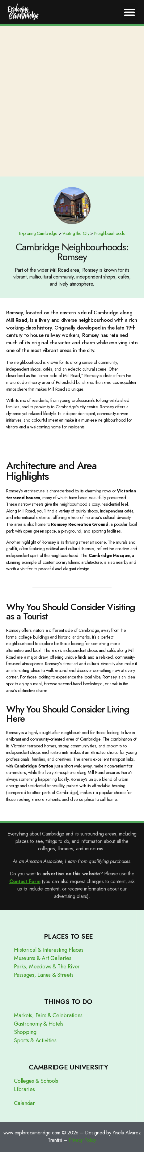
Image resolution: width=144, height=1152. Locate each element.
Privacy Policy (82, 1140)
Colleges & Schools (36, 1081)
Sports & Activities (35, 1040)
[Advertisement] (72, 101)
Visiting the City (75, 233)
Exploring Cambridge (38, 233)
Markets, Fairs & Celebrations (48, 1015)
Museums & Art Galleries (42, 958)
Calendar (24, 1103)
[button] (129, 12)
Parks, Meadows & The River (47, 967)
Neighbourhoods (109, 233)
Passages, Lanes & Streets (43, 975)
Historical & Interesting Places (48, 950)
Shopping (25, 1032)
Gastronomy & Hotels (38, 1024)
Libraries (24, 1089)
